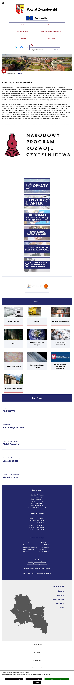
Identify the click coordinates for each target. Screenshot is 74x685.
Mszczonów (60, 593)
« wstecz (69, 170)
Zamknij (37, 682)
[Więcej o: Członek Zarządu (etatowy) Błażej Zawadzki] (34, 440)
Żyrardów (61, 589)
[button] (3, 3)
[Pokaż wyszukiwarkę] (32, 42)
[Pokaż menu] (71, 3)
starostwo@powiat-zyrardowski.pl (37, 561)
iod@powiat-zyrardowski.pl (43, 571)
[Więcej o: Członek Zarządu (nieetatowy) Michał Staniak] (34, 474)
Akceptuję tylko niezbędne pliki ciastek (57, 679)
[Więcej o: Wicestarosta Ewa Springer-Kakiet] (34, 424)
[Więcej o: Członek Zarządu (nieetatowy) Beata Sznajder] (34, 457)
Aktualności (11, 71)
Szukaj (56, 47)
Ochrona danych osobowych (14, 679)
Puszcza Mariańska (58, 597)
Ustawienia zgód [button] (37, 665)
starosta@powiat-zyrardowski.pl (37, 559)
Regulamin (37, 650)
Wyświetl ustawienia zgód (34, 679)
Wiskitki (61, 605)
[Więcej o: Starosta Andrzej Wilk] (34, 407)
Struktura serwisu (37, 642)
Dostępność (37, 657)
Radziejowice (60, 601)
